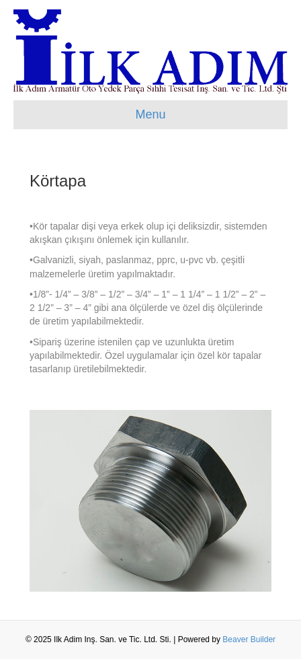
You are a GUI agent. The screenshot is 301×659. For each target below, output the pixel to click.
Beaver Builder (248, 639)
